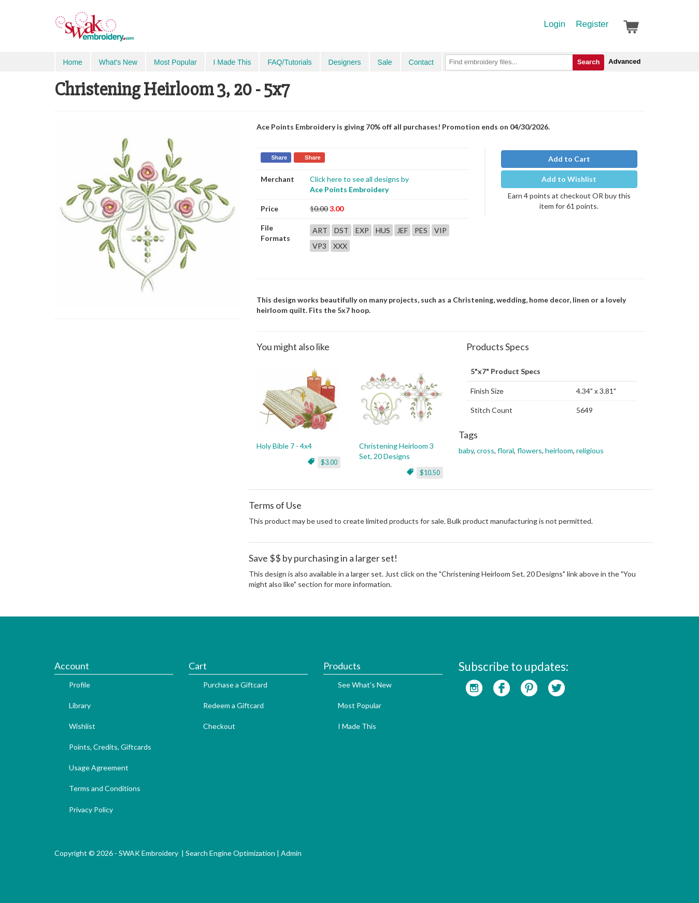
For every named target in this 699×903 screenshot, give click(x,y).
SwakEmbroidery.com (132, 31)
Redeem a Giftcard (233, 705)
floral (505, 450)
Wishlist (82, 726)
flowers (529, 450)
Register (592, 24)
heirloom (559, 450)
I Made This (232, 62)
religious (590, 450)
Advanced (624, 61)
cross (485, 450)
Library (80, 705)
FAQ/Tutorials (289, 62)
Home (72, 62)
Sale (385, 62)
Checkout (219, 726)
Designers (345, 62)
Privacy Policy (91, 809)
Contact (421, 62)
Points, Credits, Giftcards (110, 746)
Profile (79, 684)
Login (555, 24)
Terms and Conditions (104, 788)
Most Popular (175, 62)
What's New (118, 62)
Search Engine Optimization (230, 853)
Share (280, 157)
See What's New (365, 684)
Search (588, 62)
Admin (291, 853)
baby (466, 450)
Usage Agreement (99, 767)
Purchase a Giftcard (235, 684)
